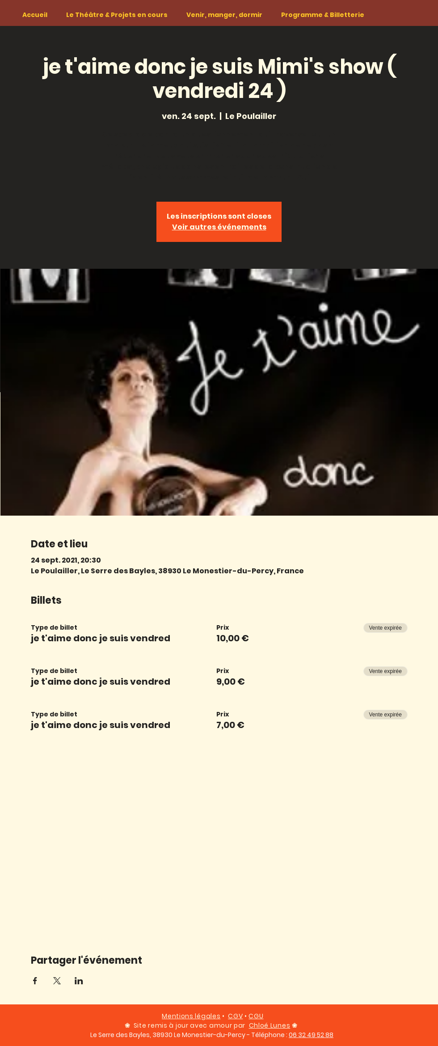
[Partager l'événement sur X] (57, 980)
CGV (235, 1016)
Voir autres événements (219, 227)
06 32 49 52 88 (311, 1034)
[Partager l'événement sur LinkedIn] (79, 980)
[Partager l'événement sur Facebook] (35, 980)
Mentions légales (191, 1016)
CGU (255, 1016)
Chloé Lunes (270, 1025)
